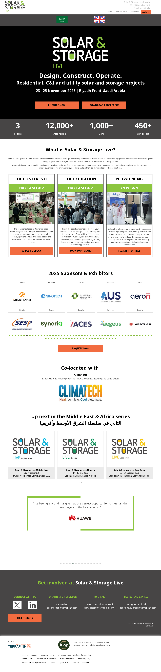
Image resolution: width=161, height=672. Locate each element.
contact (76, 662)
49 (148, 335)
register (145, 12)
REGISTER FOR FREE (129, 250)
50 (151, 335)
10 (35, 335)
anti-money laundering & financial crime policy (74, 655)
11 (38, 335)
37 (113, 335)
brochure (86, 662)
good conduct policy (29, 655)
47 (142, 335)
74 (112, 338)
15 (50, 335)
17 (56, 335)
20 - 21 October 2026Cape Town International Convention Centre (130, 473)
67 (92, 338)
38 (116, 335)
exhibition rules (27, 659)
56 (60, 338)
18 (58, 335)
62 (77, 338)
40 (122, 335)
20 (64, 335)
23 (73, 335)
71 (103, 338)
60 (72, 338)
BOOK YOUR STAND (80, 250)
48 (145, 335)
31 (96, 335)
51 (46, 338)
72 (106, 338)
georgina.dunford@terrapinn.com (137, 607)
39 (119, 335)
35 (108, 335)
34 (105, 335)
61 (74, 338)
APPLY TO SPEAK (31, 250)
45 (137, 335)
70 (101, 338)
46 (139, 335)
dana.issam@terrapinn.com (99, 607)
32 (99, 335)
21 (67, 335)
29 (90, 335)
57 (63, 338)
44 (134, 335)
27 (85, 335)
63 (80, 338)
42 (128, 335)
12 (41, 335)
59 (69, 338)
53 (51, 338)
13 (44, 335)
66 (89, 338)
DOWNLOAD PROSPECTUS (104, 105)
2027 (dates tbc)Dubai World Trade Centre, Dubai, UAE (31, 473)
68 (95, 338)
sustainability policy (67, 659)
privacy (53, 662)
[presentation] (79, 482)
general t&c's (65, 662)
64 (83, 338)
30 (93, 335)
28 (87, 335)
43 (131, 335)
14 (47, 335)
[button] (60, 563)
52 (48, 338)
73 (109, 338)
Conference (134, 11)
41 (125, 335)
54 (54, 338)
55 (57, 338)
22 (70, 335)
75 (115, 338)
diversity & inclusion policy (46, 659)
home (109, 11)
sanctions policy (84, 659)
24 (76, 335)
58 (66, 338)
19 (61, 335)
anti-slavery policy (47, 655)
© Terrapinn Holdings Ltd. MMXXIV (34, 662)
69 (98, 338)
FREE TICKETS (25, 617)
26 (82, 335)
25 (79, 335)
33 (102, 335)
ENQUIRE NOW (56, 105)
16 (53, 335)
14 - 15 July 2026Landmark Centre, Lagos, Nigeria (80, 473)
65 (86, 338)
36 (111, 335)
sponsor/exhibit (121, 11)
